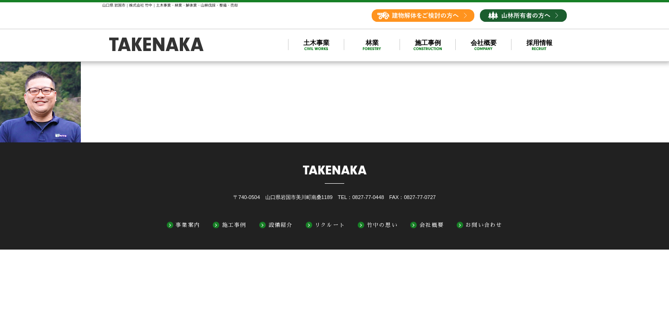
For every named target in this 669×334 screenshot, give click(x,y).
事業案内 (188, 225)
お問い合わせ (484, 225)
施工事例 (234, 225)
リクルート (330, 225)
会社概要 (432, 225)
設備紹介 (281, 225)
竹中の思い (382, 225)
